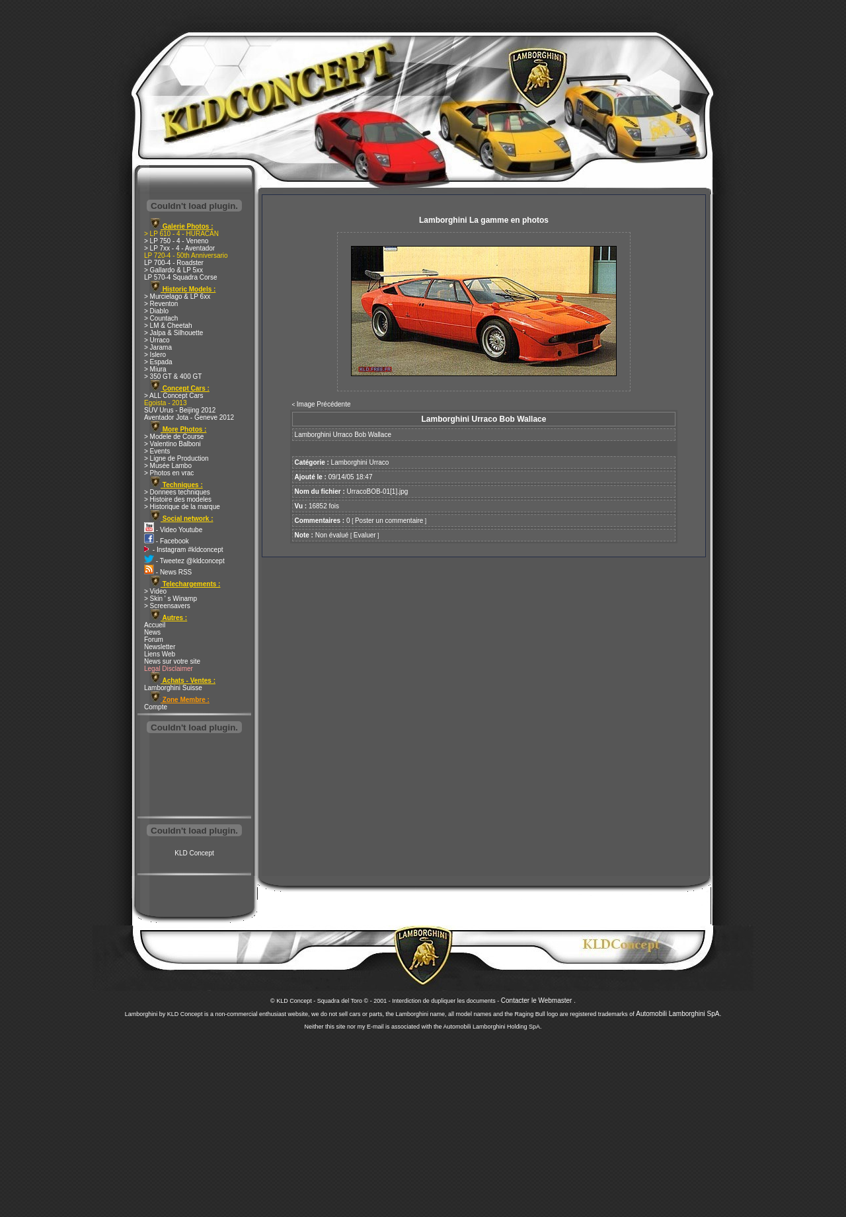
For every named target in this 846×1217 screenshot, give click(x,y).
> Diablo (156, 311)
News (152, 632)
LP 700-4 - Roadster (174, 262)
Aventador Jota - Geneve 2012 (189, 417)
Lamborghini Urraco (360, 462)
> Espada (158, 362)
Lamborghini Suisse (173, 687)
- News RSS (168, 572)
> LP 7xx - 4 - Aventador (179, 248)
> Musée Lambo (168, 465)
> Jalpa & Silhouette (173, 332)
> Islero (155, 354)
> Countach (161, 318)
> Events (157, 451)
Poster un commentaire (389, 520)
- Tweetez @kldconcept (184, 561)
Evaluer (365, 535)
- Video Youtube (173, 529)
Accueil (154, 625)
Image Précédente (324, 404)
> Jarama (158, 347)
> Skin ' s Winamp (170, 598)
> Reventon (161, 303)
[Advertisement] (194, 776)
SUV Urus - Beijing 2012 (179, 410)
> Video (155, 591)
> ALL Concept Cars (173, 395)
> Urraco (157, 340)
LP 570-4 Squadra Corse (180, 277)
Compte (155, 707)
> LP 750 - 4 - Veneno (176, 241)
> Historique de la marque (182, 506)
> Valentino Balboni (172, 444)
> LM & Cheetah (168, 325)
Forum (153, 639)
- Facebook (166, 541)
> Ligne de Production (176, 458)
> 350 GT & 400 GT (173, 376)
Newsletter (159, 646)
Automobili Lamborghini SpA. (678, 1013)
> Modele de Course (174, 436)
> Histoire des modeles (178, 499)
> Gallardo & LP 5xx (173, 270)
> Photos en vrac (169, 473)
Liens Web (159, 654)
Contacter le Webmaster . (538, 1000)
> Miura (155, 369)
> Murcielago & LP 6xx (177, 296)
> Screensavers (167, 605)
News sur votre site (172, 661)
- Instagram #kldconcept (183, 549)
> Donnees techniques (177, 492)
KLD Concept (193, 853)
